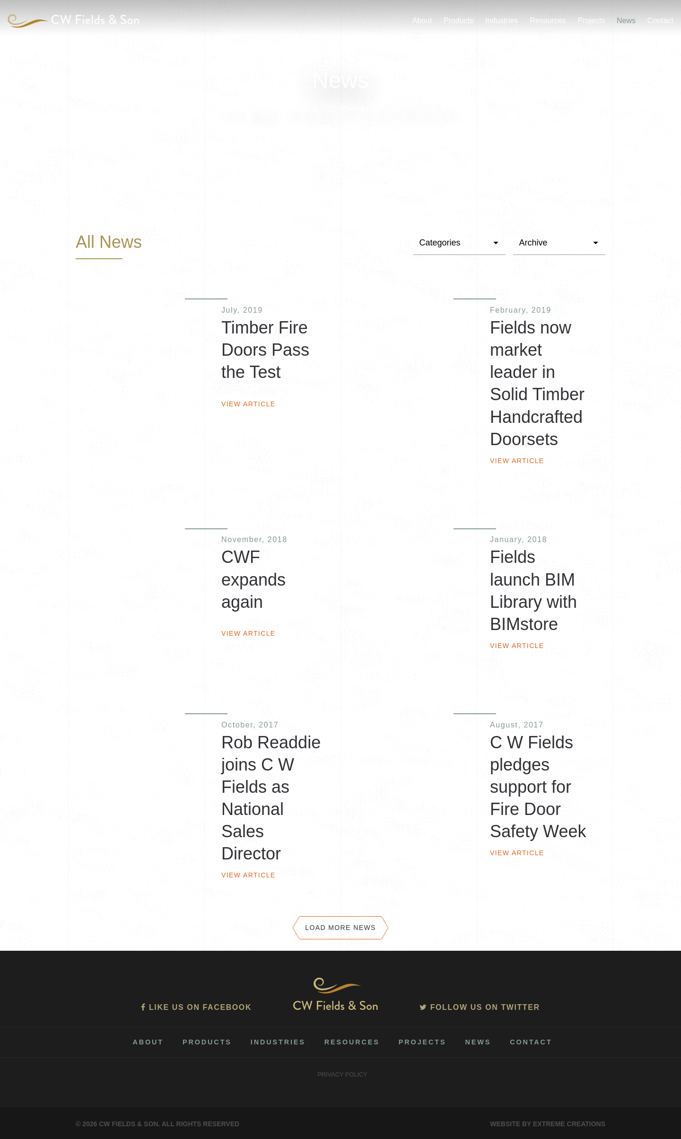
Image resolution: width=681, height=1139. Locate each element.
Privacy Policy (342, 1074)
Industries (501, 21)
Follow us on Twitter (479, 1007)
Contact (660, 21)
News (626, 21)
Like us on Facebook (196, 1007)
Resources (548, 21)
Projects (591, 21)
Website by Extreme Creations (547, 1124)
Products (458, 21)
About (422, 21)
